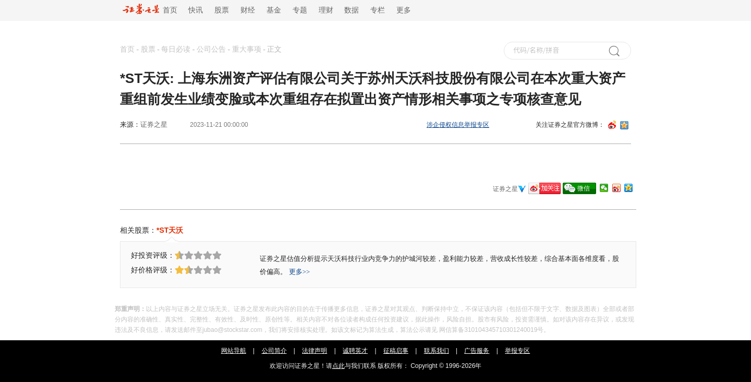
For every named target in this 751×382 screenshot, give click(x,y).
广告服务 (476, 350)
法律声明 (314, 350)
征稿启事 (395, 350)
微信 (583, 188)
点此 (338, 365)
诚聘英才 (355, 350)
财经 (247, 10)
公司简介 (274, 350)
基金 (274, 10)
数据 (351, 10)
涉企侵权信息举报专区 (458, 124)
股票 (221, 10)
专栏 (377, 10)
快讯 (195, 10)
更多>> (299, 272)
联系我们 (436, 350)
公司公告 (211, 49)
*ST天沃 (169, 230)
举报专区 (517, 350)
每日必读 (175, 49)
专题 (300, 10)
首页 (150, 10)
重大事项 (246, 49)
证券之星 (153, 124)
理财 (326, 10)
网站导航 (233, 350)
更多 (403, 10)
